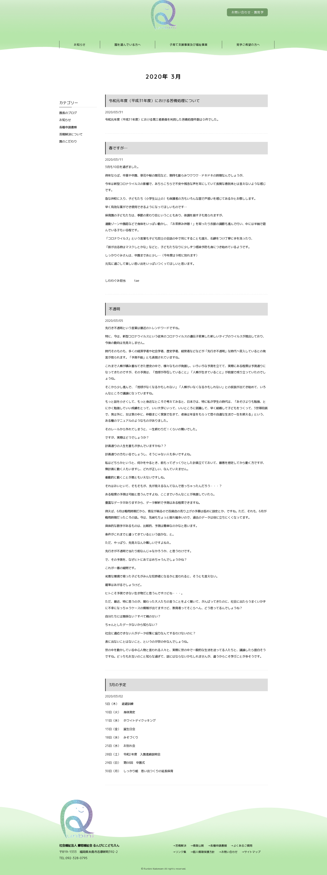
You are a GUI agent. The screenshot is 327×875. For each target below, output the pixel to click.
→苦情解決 (179, 845)
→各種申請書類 (217, 845)
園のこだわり (68, 141)
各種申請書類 (68, 127)
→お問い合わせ (228, 852)
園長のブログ (68, 113)
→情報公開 (197, 845)
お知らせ (80, 45)
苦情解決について (71, 134)
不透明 (114, 309)
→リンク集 (179, 852)
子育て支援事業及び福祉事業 (189, 45)
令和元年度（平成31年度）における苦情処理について (154, 100)
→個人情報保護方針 (202, 852)
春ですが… (118, 148)
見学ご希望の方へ (248, 45)
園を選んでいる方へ (127, 45)
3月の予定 (117, 684)
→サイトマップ (250, 852)
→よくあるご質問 (241, 845)
